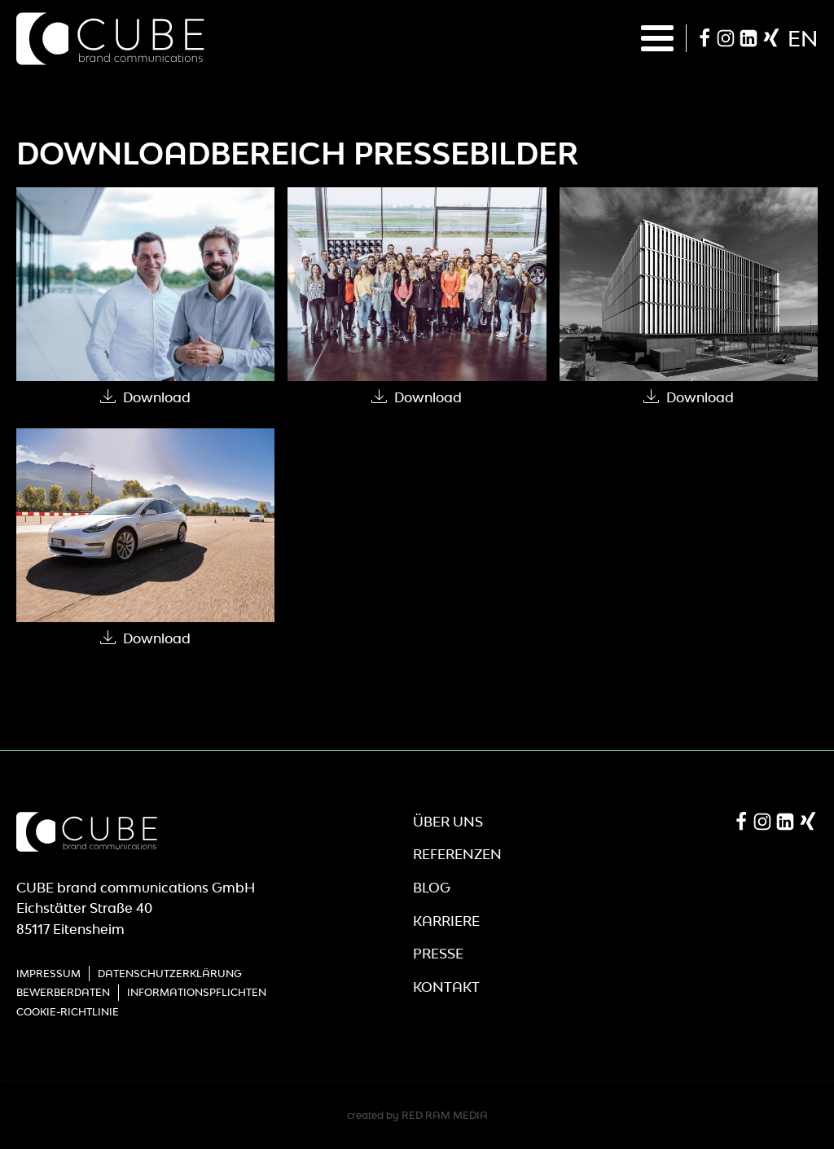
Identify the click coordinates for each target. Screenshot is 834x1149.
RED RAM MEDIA (445, 1115)
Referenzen (457, 854)
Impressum (48, 973)
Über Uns (448, 822)
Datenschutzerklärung (170, 973)
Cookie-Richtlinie (67, 1012)
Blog (431, 887)
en (803, 38)
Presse (438, 953)
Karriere (446, 921)
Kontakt (446, 987)
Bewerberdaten (63, 992)
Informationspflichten (196, 992)
